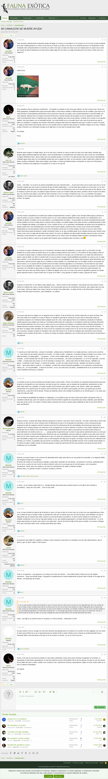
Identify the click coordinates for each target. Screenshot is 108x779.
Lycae (8, 548)
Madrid (13, 131)
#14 (105, 481)
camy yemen (11, 727)
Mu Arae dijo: (22, 602)
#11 (105, 378)
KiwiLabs (99, 720)
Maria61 (8, 360)
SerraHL (8, 638)
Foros (5, 18)
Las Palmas (11, 176)
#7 (105, 247)
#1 (105, 40)
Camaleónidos (26, 721)
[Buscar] (102, 18)
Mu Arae (8, 390)
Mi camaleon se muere (16, 725)
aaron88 (5, 32)
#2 (105, 67)
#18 (105, 598)
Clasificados (27, 18)
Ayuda (101, 763)
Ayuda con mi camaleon (17, 719)
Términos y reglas (78, 763)
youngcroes (10, 721)
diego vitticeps (8, 323)
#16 (105, 536)
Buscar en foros (18, 21)
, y (29, 476)
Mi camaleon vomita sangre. (18, 738)
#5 (105, 181)
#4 (105, 149)
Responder (102, 61)
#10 (105, 348)
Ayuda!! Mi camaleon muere (18, 745)
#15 (105, 509)
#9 (105, 312)
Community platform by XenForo (54, 766)
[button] (19, 18)
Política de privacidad (91, 763)
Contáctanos (67, 763)
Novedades (14, 18)
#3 (105, 105)
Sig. (11, 35)
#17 (105, 570)
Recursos (52, 18)
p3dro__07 (10, 734)
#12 (105, 417)
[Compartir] (102, 40)
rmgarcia (99, 727)
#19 (105, 627)
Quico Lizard (8, 192)
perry (9, 117)
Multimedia (40, 18)
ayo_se (8, 160)
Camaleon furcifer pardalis (17, 732)
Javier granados (8, 428)
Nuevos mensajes (6, 21)
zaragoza (12, 207)
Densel (9, 747)
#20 (105, 654)
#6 (105, 212)
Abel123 (9, 740)
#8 (105, 281)
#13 (105, 454)
